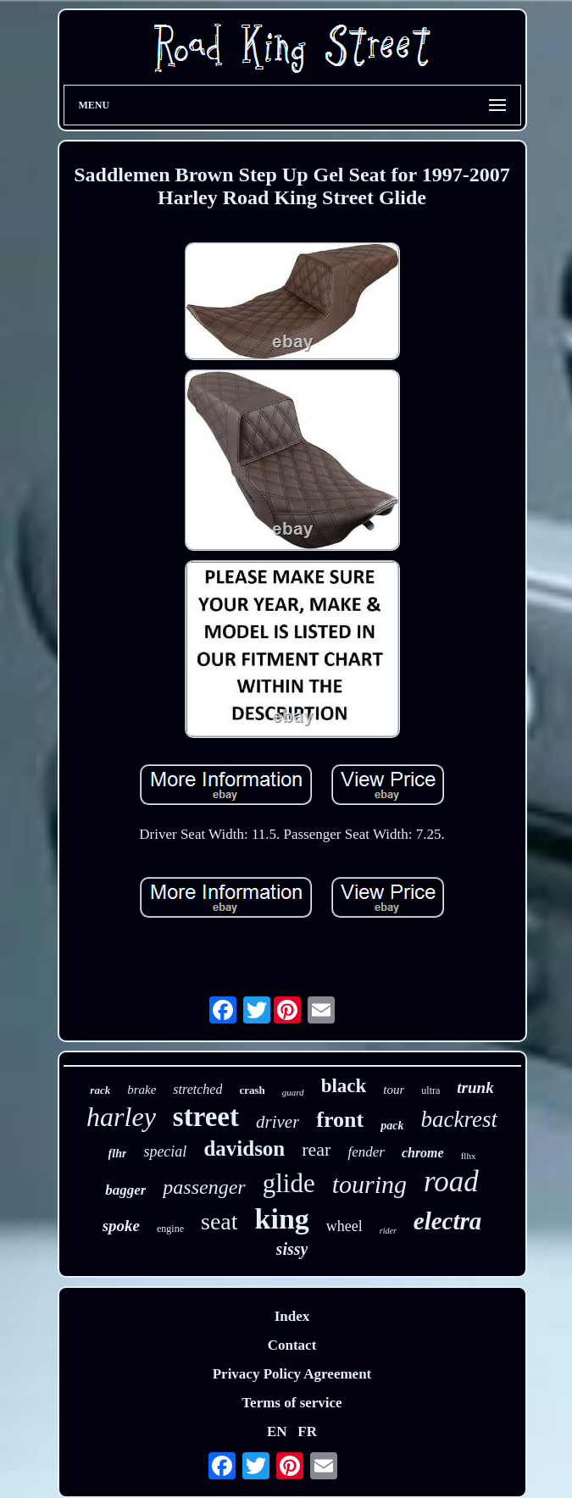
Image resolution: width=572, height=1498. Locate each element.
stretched (197, 1089)
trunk (475, 1087)
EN (277, 1431)
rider (388, 1230)
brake (141, 1089)
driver (277, 1122)
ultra (430, 1090)
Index (292, 1316)
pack (391, 1125)
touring (369, 1184)
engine (170, 1228)
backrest (458, 1119)
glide (289, 1183)
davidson (244, 1148)
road (451, 1181)
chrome (423, 1153)
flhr (117, 1153)
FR (307, 1431)
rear (316, 1149)
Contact (292, 1345)
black (344, 1085)
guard (293, 1092)
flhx (468, 1156)
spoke (121, 1225)
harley (121, 1116)
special (164, 1151)
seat (219, 1221)
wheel (344, 1226)
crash (251, 1090)
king (282, 1218)
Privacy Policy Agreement (292, 1374)
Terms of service (292, 1403)
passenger (204, 1187)
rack (100, 1090)
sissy (292, 1249)
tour (393, 1089)
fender (365, 1152)
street (206, 1116)
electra (448, 1220)
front (340, 1119)
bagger (125, 1190)
